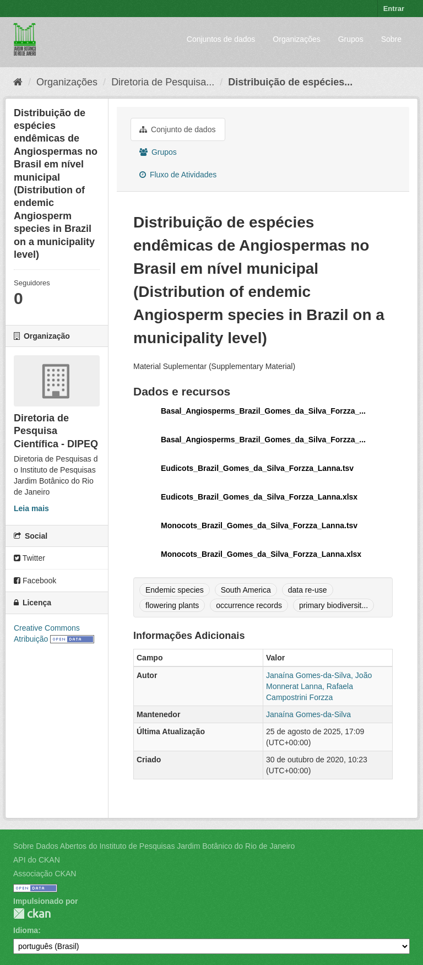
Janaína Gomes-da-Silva (308, 714)
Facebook (35, 580)
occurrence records (249, 605)
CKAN (32, 913)
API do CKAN (36, 859)
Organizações (296, 39)
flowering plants (172, 605)
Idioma (25, 930)
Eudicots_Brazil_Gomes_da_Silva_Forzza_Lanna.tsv (257, 468)
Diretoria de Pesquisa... (162, 82)
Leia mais (31, 508)
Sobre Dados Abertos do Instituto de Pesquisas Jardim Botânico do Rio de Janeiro (154, 846)
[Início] (18, 82)
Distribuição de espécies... (290, 82)
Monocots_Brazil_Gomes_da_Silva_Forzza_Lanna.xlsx (261, 554)
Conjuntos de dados (221, 39)
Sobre (391, 39)
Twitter (29, 558)
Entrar (393, 8)
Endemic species (174, 589)
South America (246, 589)
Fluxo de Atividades (177, 174)
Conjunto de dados (177, 129)
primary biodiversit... (333, 605)
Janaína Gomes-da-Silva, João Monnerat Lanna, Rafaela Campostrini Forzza (319, 686)
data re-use (307, 589)
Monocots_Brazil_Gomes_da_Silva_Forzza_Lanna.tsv (259, 525)
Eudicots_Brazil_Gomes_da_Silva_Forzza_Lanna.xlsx (259, 496)
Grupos (351, 39)
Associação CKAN (44, 873)
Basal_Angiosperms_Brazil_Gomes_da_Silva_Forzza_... (263, 410)
